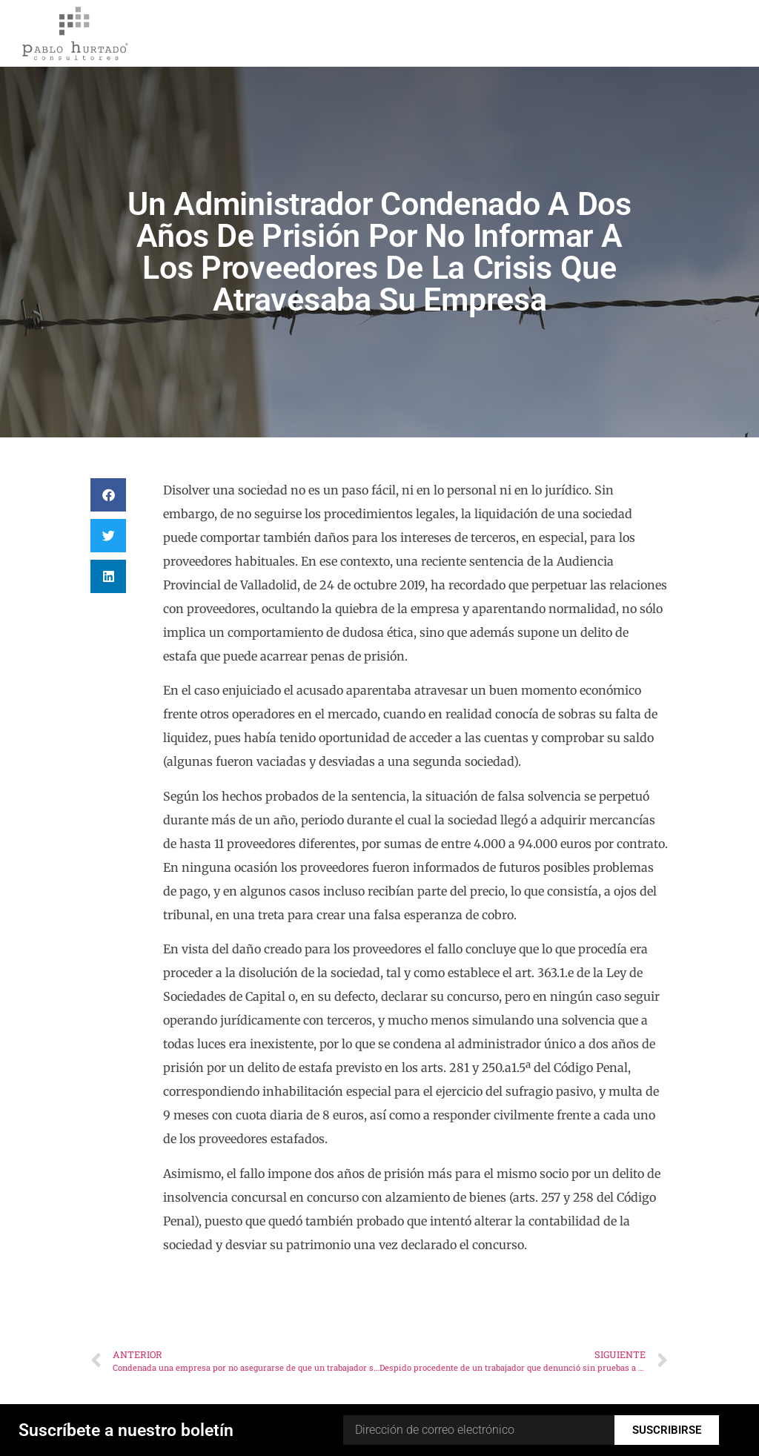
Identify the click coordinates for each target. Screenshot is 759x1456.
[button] (108, 495)
